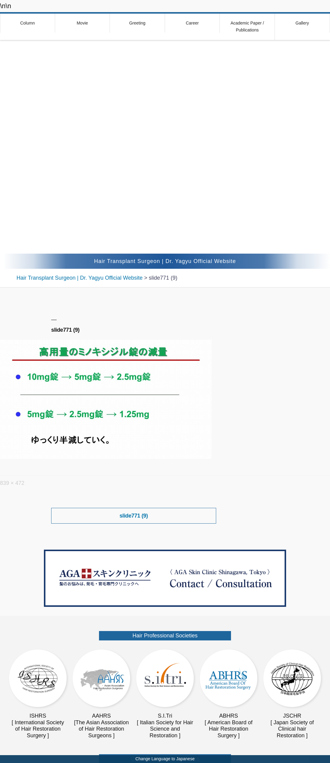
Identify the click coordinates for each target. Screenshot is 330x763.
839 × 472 (12, 483)
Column (27, 23)
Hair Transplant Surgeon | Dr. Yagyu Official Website (165, 261)
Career (192, 23)
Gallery (302, 23)
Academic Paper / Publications (247, 27)
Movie (82, 23)
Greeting (137, 23)
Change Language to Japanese (164, 758)
